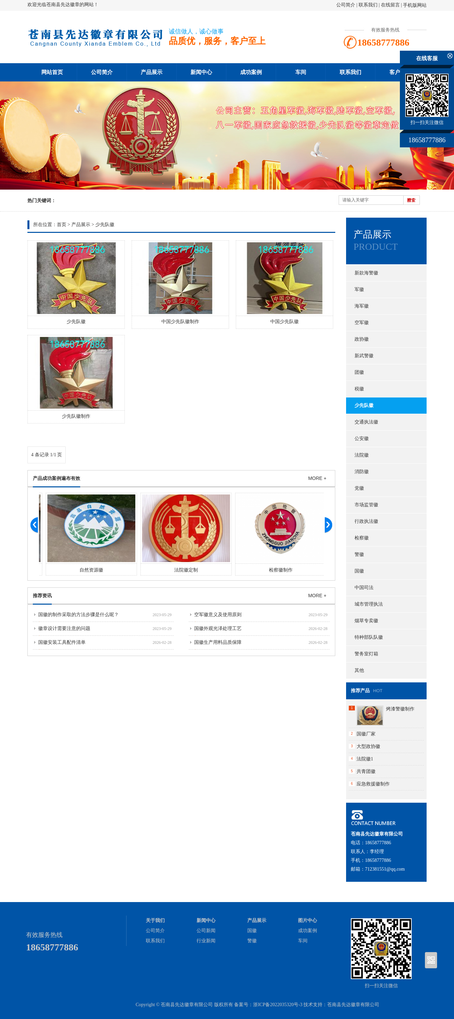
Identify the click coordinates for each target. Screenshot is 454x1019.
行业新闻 (206, 940)
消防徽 (362, 471)
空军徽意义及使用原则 (218, 614)
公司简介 (345, 4)
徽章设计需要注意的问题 (64, 628)
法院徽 (362, 455)
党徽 (359, 488)
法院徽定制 (200, 570)
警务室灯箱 (366, 653)
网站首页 (52, 72)
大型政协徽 (368, 746)
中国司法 (364, 587)
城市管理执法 (369, 604)
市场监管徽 (366, 504)
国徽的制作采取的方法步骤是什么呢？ (78, 614)
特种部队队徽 (369, 637)
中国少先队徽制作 (180, 321)
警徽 (359, 554)
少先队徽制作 (76, 416)
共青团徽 (366, 771)
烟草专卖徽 (366, 620)
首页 (61, 224)
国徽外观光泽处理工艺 (218, 628)
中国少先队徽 (284, 321)
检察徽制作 (295, 570)
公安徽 (362, 438)
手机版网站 (415, 5)
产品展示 (151, 72)
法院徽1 (365, 758)
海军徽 (362, 306)
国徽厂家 (366, 733)
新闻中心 (201, 72)
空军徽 (362, 322)
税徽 (359, 388)
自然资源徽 (106, 570)
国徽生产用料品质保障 (218, 642)
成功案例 (251, 72)
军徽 (359, 289)
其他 (359, 670)
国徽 (359, 571)
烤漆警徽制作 (400, 708)
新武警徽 (364, 355)
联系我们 (368, 4)
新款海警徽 (366, 272)
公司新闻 (206, 930)
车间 (300, 72)
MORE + (317, 478)
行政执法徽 (366, 521)
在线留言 (390, 4)
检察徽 (362, 537)
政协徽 (362, 339)
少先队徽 (104, 224)
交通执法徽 (366, 421)
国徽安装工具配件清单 (62, 642)
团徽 (359, 372)
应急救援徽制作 (373, 783)
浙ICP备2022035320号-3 (277, 1004)
